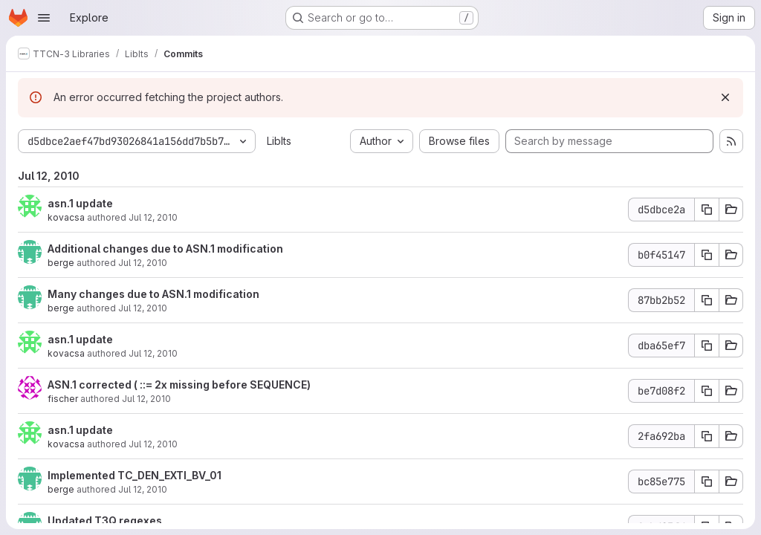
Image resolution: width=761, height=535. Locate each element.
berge (61, 262)
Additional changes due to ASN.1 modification (165, 248)
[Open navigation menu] (44, 18)
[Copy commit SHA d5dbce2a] (707, 209)
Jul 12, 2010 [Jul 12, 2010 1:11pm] (142, 308)
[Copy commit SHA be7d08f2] (707, 391)
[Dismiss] (725, 97)
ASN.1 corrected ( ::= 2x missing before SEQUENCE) (179, 384)
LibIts (279, 140)
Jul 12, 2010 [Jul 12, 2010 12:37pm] (153, 353)
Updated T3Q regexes (105, 520)
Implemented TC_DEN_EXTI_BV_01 (134, 475)
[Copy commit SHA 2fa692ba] (707, 436)
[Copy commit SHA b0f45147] (707, 255)
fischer (63, 398)
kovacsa (66, 217)
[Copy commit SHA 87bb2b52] (707, 300)
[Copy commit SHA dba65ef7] (707, 345)
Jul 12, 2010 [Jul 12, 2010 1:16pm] (142, 262)
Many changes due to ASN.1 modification (153, 294)
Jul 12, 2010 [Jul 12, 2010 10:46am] (153, 444)
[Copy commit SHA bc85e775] (707, 481)
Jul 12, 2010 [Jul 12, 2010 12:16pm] (146, 398)
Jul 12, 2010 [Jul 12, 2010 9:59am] (142, 489)
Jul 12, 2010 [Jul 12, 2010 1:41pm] (153, 217)
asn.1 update (80, 203)
